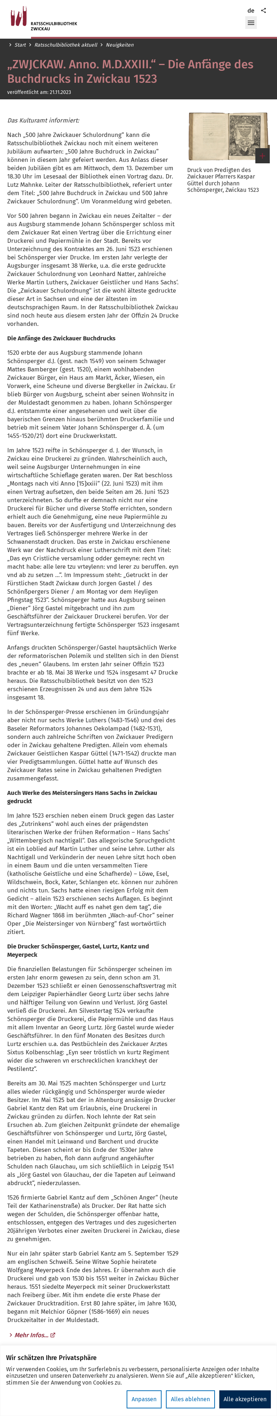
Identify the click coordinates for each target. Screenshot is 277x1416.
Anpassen (144, 1399)
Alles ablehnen (190, 1399)
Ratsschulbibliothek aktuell (65, 45)
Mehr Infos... (35, 1335)
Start (20, 45)
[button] (251, 22)
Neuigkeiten (119, 45)
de (250, 10)
